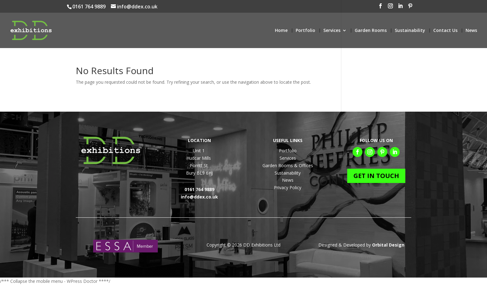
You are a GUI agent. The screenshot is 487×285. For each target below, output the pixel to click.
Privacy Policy (287, 187)
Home (281, 30)
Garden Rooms (371, 30)
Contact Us (445, 30)
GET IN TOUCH (376, 175)
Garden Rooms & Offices (287, 165)
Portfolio (305, 30)
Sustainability (410, 30)
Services (331, 30)
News (471, 30)
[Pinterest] (467, 7)
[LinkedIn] (457, 7)
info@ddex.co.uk (199, 197)
